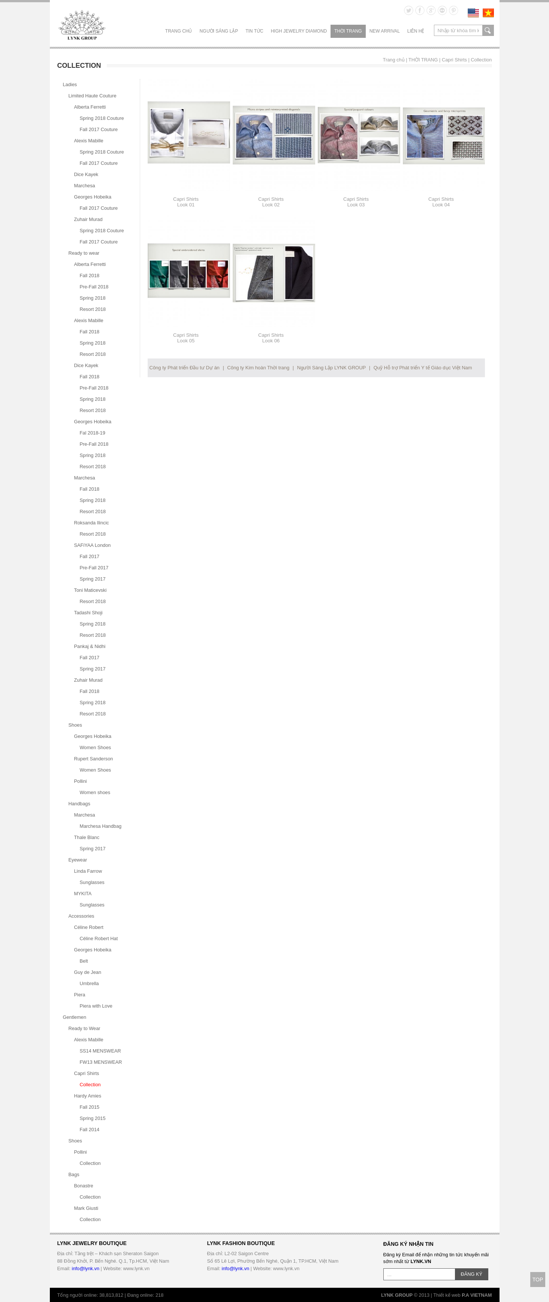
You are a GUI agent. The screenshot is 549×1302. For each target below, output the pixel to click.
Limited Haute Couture (93, 96)
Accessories (81, 916)
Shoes (75, 725)
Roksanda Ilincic (91, 523)
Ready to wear (84, 253)
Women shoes (95, 792)
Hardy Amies (88, 1096)
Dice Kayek (86, 174)
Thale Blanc (87, 837)
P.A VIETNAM (477, 1295)
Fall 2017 (90, 556)
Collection (481, 60)
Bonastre (83, 1186)
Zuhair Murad (88, 219)
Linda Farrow (88, 871)
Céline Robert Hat (99, 938)
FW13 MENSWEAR (101, 1062)
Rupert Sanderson (93, 758)
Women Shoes (95, 747)
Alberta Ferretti (90, 107)
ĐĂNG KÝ (472, 1274)
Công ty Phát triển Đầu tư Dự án (185, 367)
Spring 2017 (93, 579)
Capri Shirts (454, 60)
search (488, 30)
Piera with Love (96, 1006)
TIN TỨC (254, 31)
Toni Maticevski (90, 590)
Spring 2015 (93, 1118)
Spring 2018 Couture (102, 118)
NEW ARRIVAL (384, 31)
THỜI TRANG (348, 31)
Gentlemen (75, 1017)
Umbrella (89, 983)
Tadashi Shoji (88, 612)
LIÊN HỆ (416, 31)
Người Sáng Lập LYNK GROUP (331, 367)
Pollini (80, 781)
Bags (74, 1174)
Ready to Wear (84, 1028)
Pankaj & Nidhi (90, 646)
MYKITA (83, 893)
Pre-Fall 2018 (94, 287)
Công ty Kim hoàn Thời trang (258, 367)
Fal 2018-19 (92, 433)
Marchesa (84, 185)
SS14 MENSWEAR (100, 1051)
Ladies (70, 84)
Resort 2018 (93, 309)
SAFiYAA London (92, 545)
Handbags (79, 803)
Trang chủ (178, 31)
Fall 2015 (90, 1107)
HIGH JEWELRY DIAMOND (299, 31)
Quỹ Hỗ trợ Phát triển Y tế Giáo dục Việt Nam (423, 367)
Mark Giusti (86, 1208)
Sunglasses (92, 882)
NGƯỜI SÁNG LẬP (219, 31)
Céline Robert (88, 927)
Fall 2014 (90, 1129)
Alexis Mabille (88, 140)
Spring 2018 (93, 298)
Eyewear (78, 860)
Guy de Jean (88, 972)
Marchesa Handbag (101, 826)
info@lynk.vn (85, 1268)
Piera (79, 994)
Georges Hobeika (93, 197)
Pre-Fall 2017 (94, 567)
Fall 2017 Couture (99, 129)
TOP (538, 1280)
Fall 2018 (90, 275)
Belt (84, 961)
